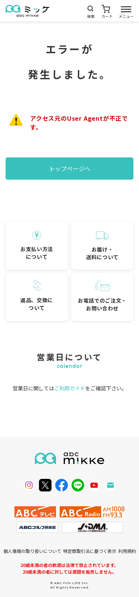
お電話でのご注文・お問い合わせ (102, 296)
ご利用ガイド (69, 388)
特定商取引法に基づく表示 (89, 551)
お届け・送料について (102, 246)
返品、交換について (36, 296)
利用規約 (127, 551)
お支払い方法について (36, 245)
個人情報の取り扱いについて (32, 551)
